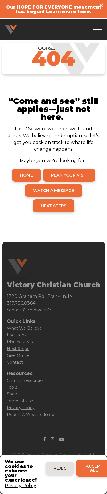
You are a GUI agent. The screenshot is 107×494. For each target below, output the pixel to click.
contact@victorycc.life (29, 310)
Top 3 (12, 387)
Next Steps (18, 348)
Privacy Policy (21, 407)
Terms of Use (20, 400)
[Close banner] (101, 6)
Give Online (18, 355)
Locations (16, 335)
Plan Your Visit (21, 341)
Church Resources (25, 380)
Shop (12, 394)
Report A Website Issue (30, 414)
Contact (15, 362)
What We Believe (24, 328)
